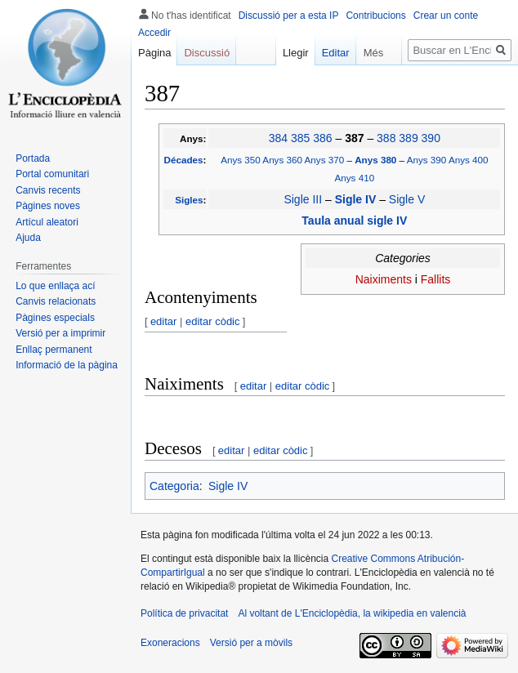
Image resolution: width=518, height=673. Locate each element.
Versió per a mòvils (251, 642)
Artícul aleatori (47, 222)
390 (431, 138)
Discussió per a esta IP (289, 15)
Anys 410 (355, 177)
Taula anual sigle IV (354, 220)
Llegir (288, 53)
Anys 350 (241, 159)
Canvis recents (48, 190)
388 (386, 138)
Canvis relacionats (56, 301)
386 (322, 138)
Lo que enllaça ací (55, 286)
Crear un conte (445, 15)
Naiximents (383, 279)
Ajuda (28, 237)
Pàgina (154, 53)
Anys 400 (469, 159)
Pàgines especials (55, 317)
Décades (183, 159)
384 (278, 138)
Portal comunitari (52, 174)
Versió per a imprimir (60, 333)
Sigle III (303, 199)
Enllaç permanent (54, 349)
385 (300, 138)
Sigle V (407, 199)
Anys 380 (377, 159)
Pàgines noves (48, 206)
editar (163, 321)
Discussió (207, 53)
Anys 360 (282, 159)
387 (356, 138)
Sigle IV (357, 199)
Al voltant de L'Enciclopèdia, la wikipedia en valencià (352, 613)
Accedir (154, 32)
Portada (33, 158)
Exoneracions (170, 642)
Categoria (174, 485)
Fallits (436, 279)
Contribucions (375, 15)
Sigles (189, 199)
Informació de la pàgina (67, 365)
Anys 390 (427, 159)
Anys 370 (325, 159)
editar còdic (212, 321)
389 (408, 138)
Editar (328, 53)
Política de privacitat (184, 613)
